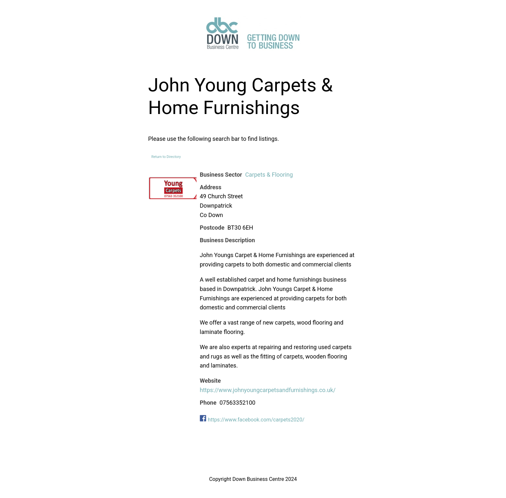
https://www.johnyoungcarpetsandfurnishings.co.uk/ (268, 390)
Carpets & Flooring (269, 174)
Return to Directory (166, 157)
